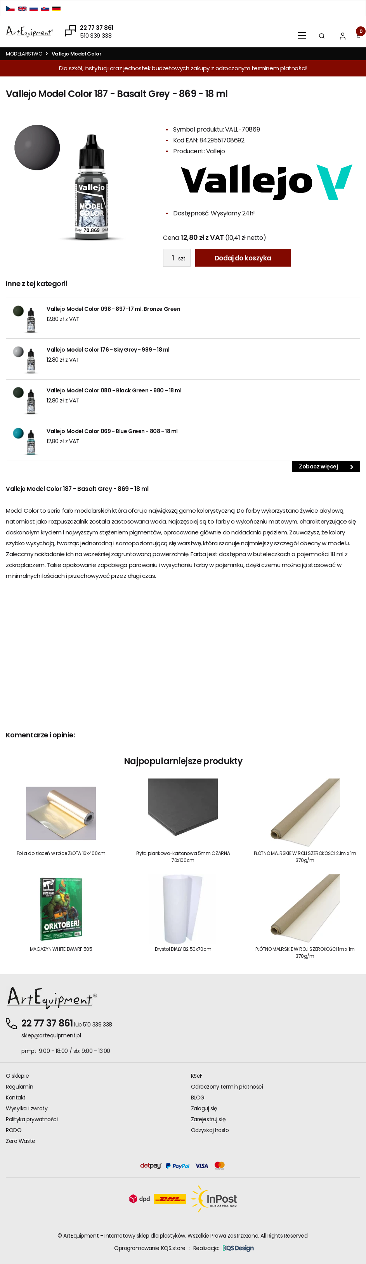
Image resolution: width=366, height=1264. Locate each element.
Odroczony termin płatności (227, 1087)
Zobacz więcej (326, 466)
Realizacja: (223, 1248)
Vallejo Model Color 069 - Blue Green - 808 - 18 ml (112, 431)
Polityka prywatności (32, 1119)
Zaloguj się (204, 1108)
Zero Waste (20, 1141)
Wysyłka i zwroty (26, 1108)
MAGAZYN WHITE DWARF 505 (61, 949)
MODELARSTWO (24, 53)
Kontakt (16, 1097)
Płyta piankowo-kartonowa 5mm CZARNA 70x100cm (183, 856)
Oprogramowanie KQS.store (150, 1248)
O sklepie (17, 1076)
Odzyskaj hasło (210, 1130)
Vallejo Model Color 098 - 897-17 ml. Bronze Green (113, 309)
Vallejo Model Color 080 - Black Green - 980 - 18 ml (114, 390)
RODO (13, 1130)
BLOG (198, 1097)
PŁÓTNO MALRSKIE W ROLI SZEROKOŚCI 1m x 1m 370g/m (305, 952)
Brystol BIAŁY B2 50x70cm (183, 949)
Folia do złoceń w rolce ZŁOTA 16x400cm (61, 853)
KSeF (197, 1076)
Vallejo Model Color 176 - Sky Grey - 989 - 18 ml (108, 350)
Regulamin (19, 1087)
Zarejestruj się (208, 1119)
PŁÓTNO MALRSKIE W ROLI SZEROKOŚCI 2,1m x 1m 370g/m (305, 856)
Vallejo (215, 151)
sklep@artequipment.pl (51, 1035)
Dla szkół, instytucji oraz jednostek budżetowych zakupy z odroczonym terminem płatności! (183, 68)
